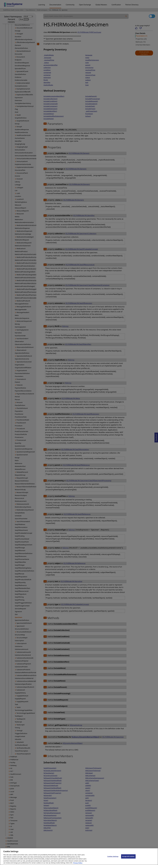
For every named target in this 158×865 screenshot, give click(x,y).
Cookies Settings (112, 857)
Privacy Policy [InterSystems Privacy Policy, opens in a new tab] (77, 864)
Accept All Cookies (128, 857)
